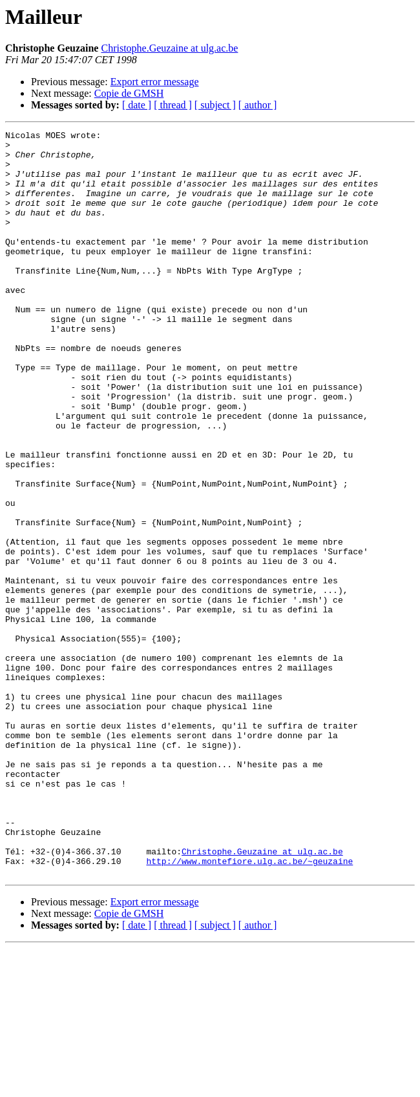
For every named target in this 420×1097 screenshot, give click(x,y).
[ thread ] (173, 104)
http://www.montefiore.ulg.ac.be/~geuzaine (249, 1008)
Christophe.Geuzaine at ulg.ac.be (169, 48)
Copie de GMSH (129, 93)
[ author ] (257, 104)
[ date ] (136, 104)
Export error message (154, 81)
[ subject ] (215, 104)
